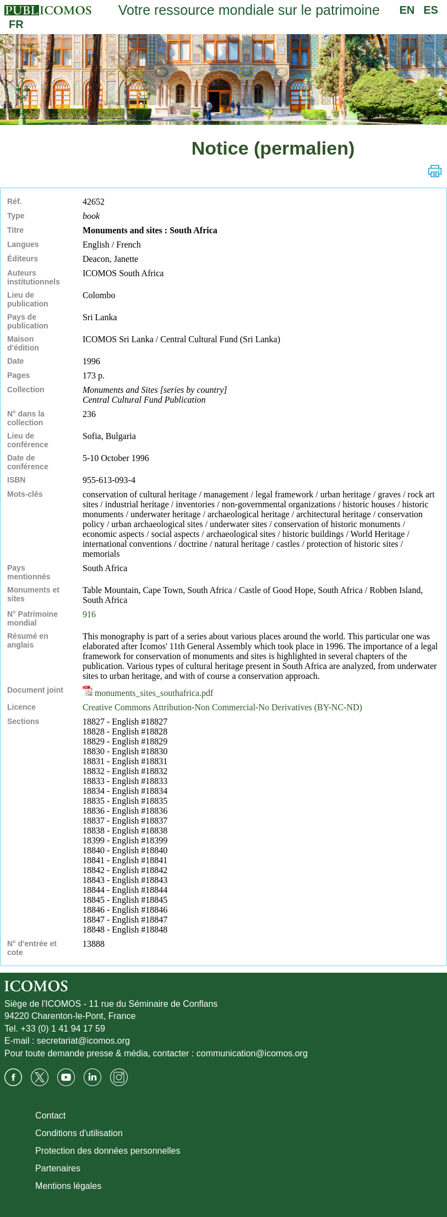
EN (407, 10)
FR (16, 24)
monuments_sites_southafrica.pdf (148, 693)
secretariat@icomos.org (83, 1040)
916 (89, 614)
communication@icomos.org (252, 1053)
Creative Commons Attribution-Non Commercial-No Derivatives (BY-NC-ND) (222, 707)
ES (430, 10)
